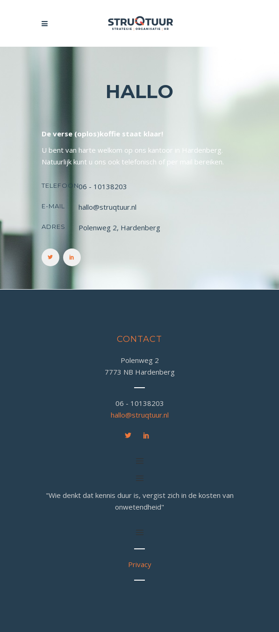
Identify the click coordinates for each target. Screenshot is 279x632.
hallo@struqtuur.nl (140, 414)
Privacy (139, 564)
